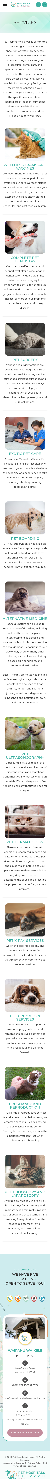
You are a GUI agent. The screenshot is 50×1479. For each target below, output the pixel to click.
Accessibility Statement (14, 1463)
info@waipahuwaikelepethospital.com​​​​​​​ (25, 1398)
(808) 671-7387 (20, 1385)
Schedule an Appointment (25, 1432)
